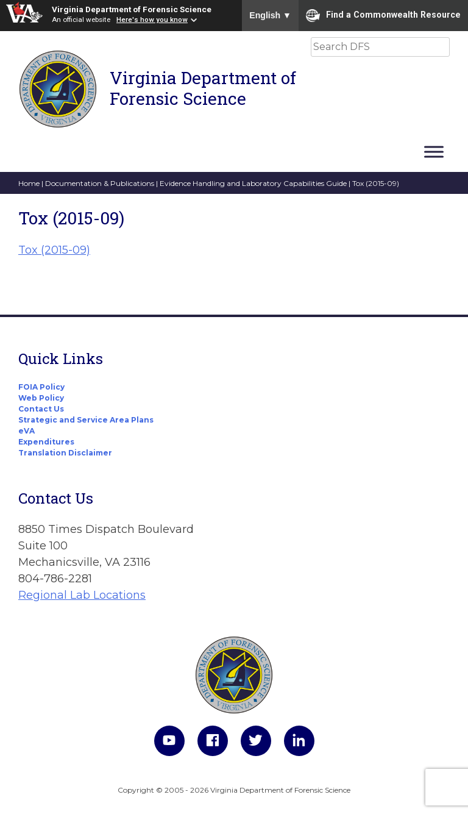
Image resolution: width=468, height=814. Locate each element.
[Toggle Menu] (434, 151)
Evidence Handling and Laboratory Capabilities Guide (253, 183)
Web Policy (41, 397)
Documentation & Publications (99, 183)
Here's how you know (152, 19)
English (270, 15)
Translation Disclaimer (65, 452)
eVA (26, 430)
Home (29, 183)
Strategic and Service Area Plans (86, 419)
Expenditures (46, 441)
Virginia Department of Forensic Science (131, 9)
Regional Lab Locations (82, 595)
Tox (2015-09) (54, 250)
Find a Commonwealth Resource (383, 15)
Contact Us (41, 408)
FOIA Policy (41, 386)
